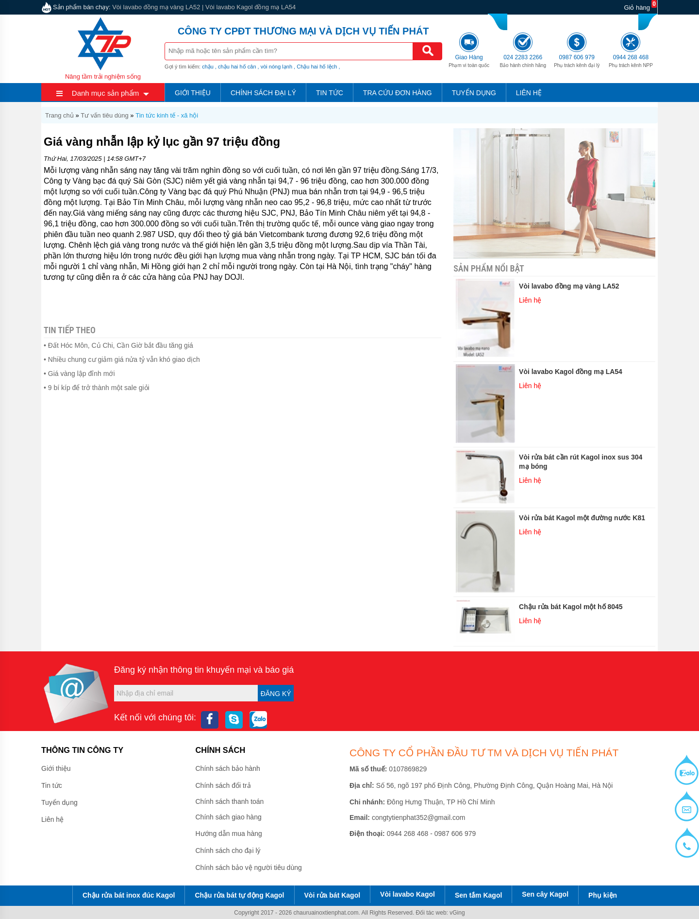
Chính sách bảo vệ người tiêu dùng (249, 867)
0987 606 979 (587, 21)
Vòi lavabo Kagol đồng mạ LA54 (250, 7)
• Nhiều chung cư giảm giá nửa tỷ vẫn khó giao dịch (122, 359)
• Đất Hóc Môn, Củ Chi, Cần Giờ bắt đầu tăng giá (118, 345)
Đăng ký (276, 694)
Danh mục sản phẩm (105, 93)
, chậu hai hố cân (235, 66)
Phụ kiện (602, 895)
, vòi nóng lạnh (275, 66)
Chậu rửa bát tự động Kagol (239, 895)
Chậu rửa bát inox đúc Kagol (129, 895)
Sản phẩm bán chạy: (82, 7)
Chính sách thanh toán (230, 801)
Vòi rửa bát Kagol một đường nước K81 (582, 518)
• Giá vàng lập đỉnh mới (79, 373)
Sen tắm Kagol (478, 895)
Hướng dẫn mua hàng (229, 833)
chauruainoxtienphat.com (325, 912)
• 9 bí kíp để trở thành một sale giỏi (97, 387)
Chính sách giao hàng (229, 817)
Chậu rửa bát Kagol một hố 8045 (570, 607)
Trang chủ (59, 115)
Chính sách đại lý (263, 93)
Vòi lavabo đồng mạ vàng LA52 (156, 7)
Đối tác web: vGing (440, 912)
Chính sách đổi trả (223, 785)
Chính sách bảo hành (228, 768)
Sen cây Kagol (545, 894)
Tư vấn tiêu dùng (104, 115)
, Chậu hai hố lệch (315, 66)
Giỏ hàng (637, 7)
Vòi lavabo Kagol (407, 894)
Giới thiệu (193, 93)
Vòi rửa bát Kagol (332, 895)
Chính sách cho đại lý (228, 850)
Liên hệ (529, 93)
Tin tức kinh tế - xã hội (166, 115)
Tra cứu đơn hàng (397, 93)
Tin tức (329, 93)
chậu (208, 66)
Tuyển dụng (474, 93)
